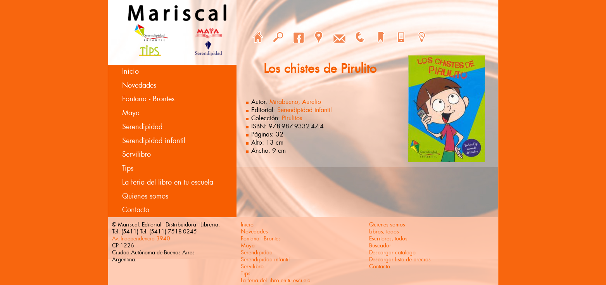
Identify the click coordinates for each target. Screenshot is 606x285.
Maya (131, 112)
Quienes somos (145, 196)
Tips (127, 168)
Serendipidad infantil (153, 140)
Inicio (130, 71)
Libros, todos (384, 231)
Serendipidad (142, 126)
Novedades (139, 85)
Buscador (380, 245)
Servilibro (136, 154)
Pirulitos (292, 118)
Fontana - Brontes (148, 99)
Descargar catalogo (392, 252)
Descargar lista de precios (400, 259)
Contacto (135, 209)
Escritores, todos (388, 238)
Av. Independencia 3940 (141, 238)
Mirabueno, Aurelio (295, 102)
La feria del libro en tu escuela (167, 182)
